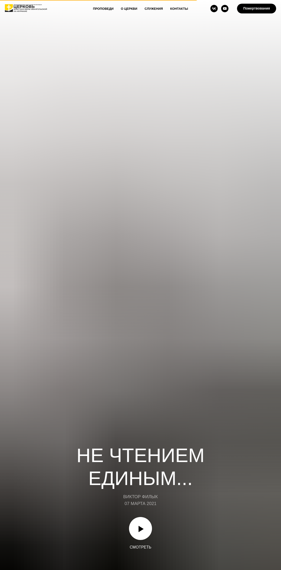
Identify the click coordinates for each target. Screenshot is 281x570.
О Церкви (129, 9)
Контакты (179, 9)
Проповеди (103, 9)
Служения (154, 9)
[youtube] (224, 8)
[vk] (214, 8)
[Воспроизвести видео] (140, 528)
